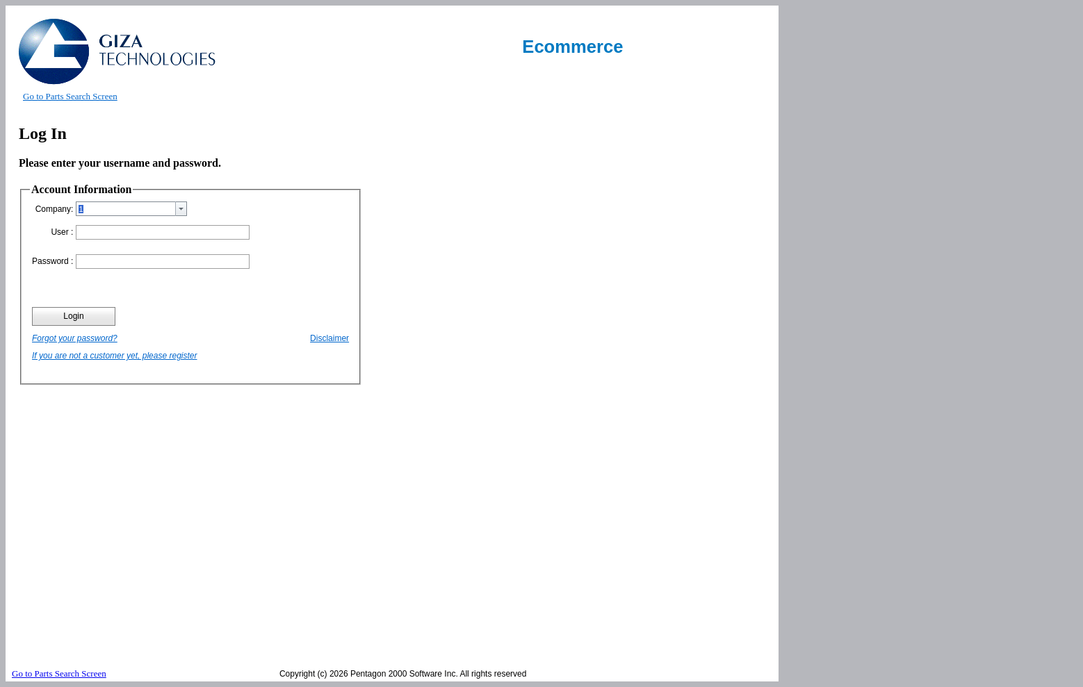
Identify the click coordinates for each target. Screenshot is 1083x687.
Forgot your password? (74, 338)
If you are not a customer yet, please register (114, 356)
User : (62, 232)
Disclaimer (329, 338)
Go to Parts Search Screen (70, 96)
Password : (52, 261)
